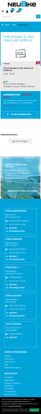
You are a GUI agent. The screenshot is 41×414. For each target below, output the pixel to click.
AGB (6, 364)
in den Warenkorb (21, 114)
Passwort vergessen (12, 383)
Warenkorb (9, 386)
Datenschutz (9, 361)
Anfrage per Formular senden (23, 191)
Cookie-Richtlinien (14, 406)
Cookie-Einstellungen (10, 410)
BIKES (7, 25)
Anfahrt (13, 228)
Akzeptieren (34, 410)
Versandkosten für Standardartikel (19, 103)
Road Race (23, 25)
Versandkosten (10, 391)
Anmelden (8, 377)
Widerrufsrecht (10, 394)
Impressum (9, 359)
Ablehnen (24, 410)
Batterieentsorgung (12, 367)
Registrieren (9, 380)
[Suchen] (38, 16)
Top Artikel (8, 388)
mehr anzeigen (21, 141)
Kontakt (7, 356)
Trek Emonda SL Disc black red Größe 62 (18, 38)
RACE (14, 25)
